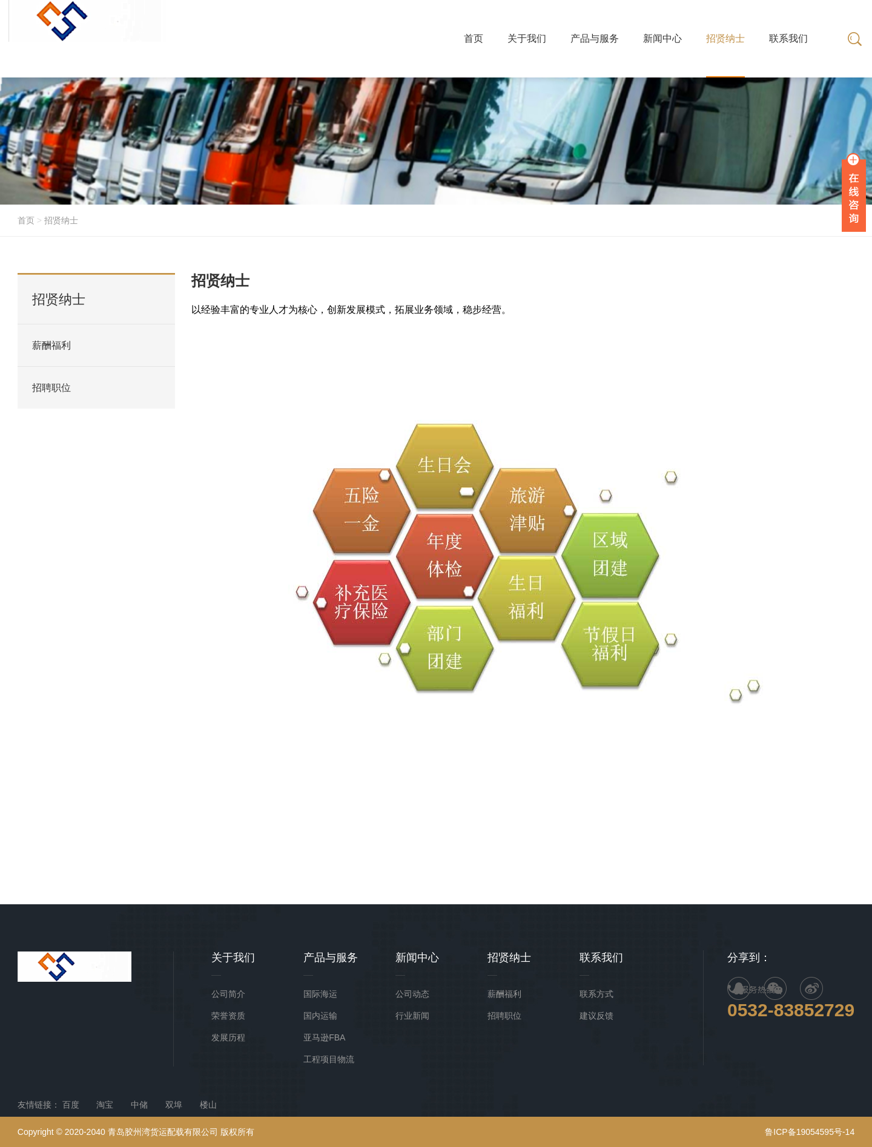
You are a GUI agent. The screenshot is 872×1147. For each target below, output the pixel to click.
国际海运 (320, 994)
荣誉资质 (228, 1015)
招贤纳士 (61, 220)
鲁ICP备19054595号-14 (809, 1132)
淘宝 (104, 1104)
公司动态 (412, 994)
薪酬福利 (51, 345)
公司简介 (228, 994)
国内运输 (320, 1015)
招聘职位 (51, 388)
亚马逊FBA (324, 1037)
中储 (139, 1104)
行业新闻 (412, 1015)
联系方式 (596, 994)
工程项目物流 (328, 1059)
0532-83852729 (790, 1010)
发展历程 (228, 1037)
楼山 (208, 1104)
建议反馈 (596, 1015)
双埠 (173, 1104)
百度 (70, 1104)
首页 (26, 220)
